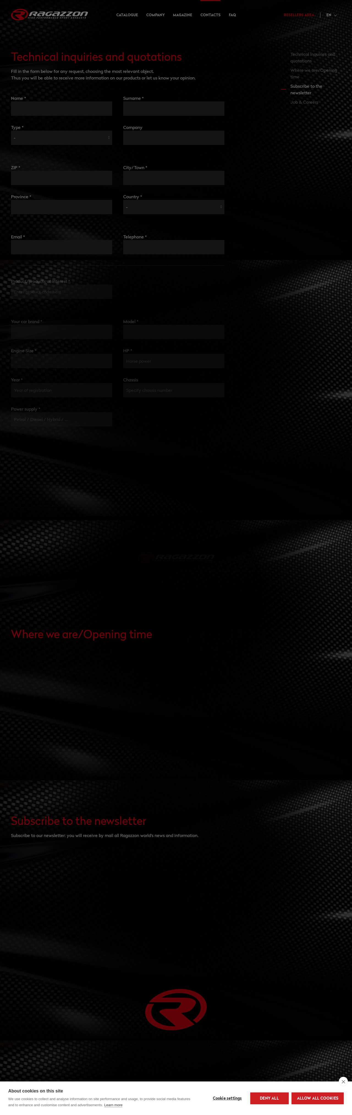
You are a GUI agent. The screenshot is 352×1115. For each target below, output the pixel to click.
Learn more (113, 1105)
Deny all (269, 1098)
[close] (343, 1081)
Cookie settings (227, 1098)
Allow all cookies (317, 1098)
